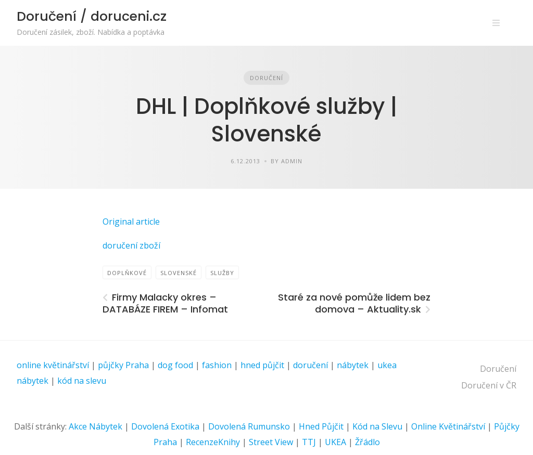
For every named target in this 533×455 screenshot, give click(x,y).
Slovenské (178, 273)
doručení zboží (131, 245)
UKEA (335, 442)
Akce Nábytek (95, 426)
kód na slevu (81, 380)
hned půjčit (262, 365)
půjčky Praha (123, 365)
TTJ (309, 442)
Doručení (266, 78)
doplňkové (127, 273)
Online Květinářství (448, 426)
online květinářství (53, 365)
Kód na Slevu (377, 426)
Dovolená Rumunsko (249, 426)
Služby (222, 273)
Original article (131, 221)
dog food (175, 365)
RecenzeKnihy (213, 442)
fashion (217, 365)
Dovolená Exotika (165, 426)
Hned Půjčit (321, 426)
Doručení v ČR (488, 385)
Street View (271, 442)
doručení (310, 365)
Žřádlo (367, 442)
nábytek (353, 365)
